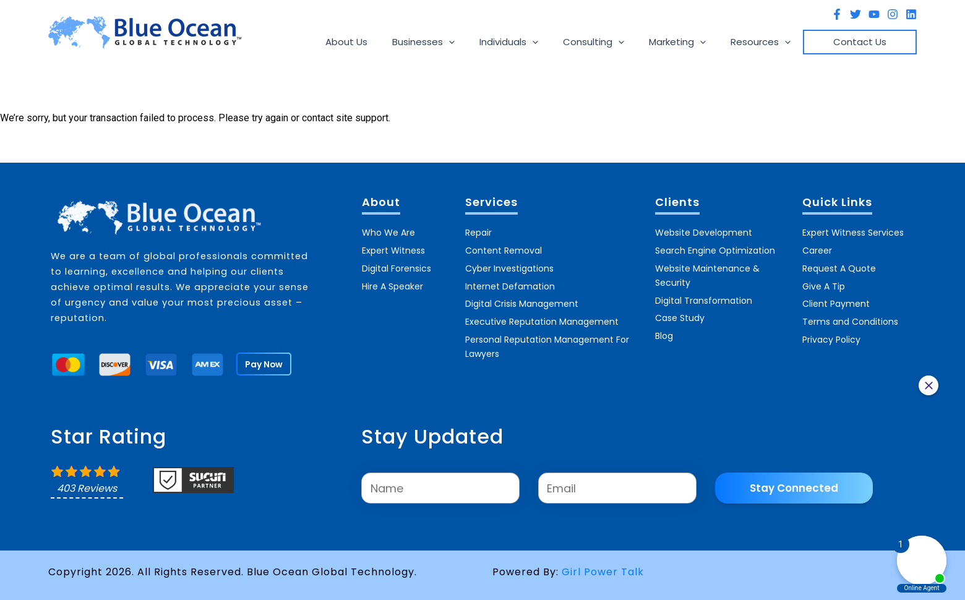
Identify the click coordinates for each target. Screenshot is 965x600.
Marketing (692, 42)
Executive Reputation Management (542, 315)
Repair (478, 231)
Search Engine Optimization (715, 248)
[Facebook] (837, 14)
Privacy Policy (831, 331)
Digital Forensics (396, 265)
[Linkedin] (911, 14)
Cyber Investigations (509, 265)
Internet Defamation (510, 281)
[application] (483, 42)
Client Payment (836, 298)
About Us (387, 41)
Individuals (536, 42)
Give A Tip (823, 281)
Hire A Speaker (392, 281)
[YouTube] (874, 14)
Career (817, 248)
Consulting (615, 42)
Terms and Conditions (850, 315)
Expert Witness (393, 248)
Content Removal (503, 248)
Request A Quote (839, 265)
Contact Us (863, 41)
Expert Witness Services (853, 231)
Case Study (680, 313)
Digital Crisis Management (521, 298)
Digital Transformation (703, 296)
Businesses (457, 42)
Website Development (703, 231)
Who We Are (388, 231)
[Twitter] (855, 14)
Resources (770, 42)
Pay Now (265, 364)
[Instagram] (892, 14)
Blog (664, 330)
